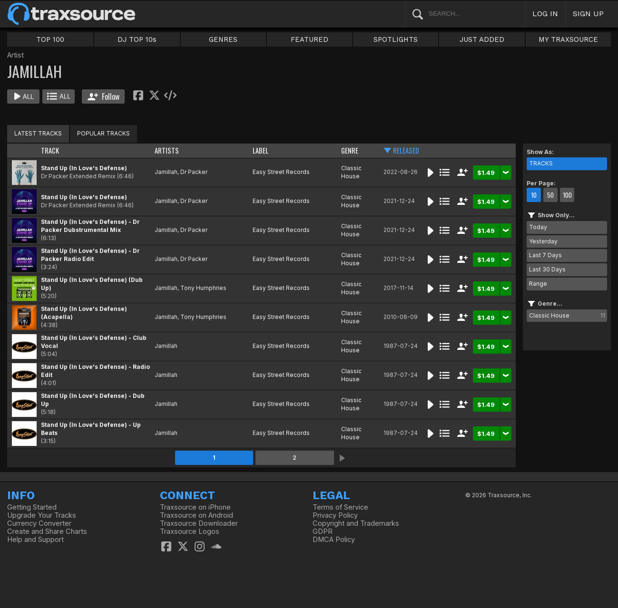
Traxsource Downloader (199, 523)
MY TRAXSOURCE (568, 39)
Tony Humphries (203, 287)
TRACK (50, 150)
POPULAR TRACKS (103, 133)
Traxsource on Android (196, 515)
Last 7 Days (545, 255)
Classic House (351, 172)
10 (534, 195)
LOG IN (545, 13)
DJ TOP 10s (137, 39)
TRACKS (541, 163)
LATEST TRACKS (38, 133)
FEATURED (309, 39)
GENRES (223, 39)
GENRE (349, 150)
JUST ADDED (482, 39)
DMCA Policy (334, 539)
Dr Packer (193, 171)
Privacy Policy (335, 515)
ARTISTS (167, 150)
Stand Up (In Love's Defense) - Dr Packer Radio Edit (90, 254)
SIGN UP (588, 13)
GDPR (323, 531)
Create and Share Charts (47, 531)
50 (550, 195)
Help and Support (35, 539)
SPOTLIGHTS (395, 39)
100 (567, 195)
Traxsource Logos (189, 531)
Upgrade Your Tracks (41, 515)
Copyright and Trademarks (356, 523)
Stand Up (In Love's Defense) (84, 168)
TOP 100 (50, 39)
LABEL (260, 150)
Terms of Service (340, 507)
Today (538, 227)
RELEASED (406, 150)
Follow (103, 96)
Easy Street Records (281, 171)
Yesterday (543, 241)
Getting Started (32, 507)
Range (538, 283)
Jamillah (166, 171)
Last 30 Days (547, 269)
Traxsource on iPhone (195, 507)
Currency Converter (39, 523)
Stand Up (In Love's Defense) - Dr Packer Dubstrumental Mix (90, 225)
